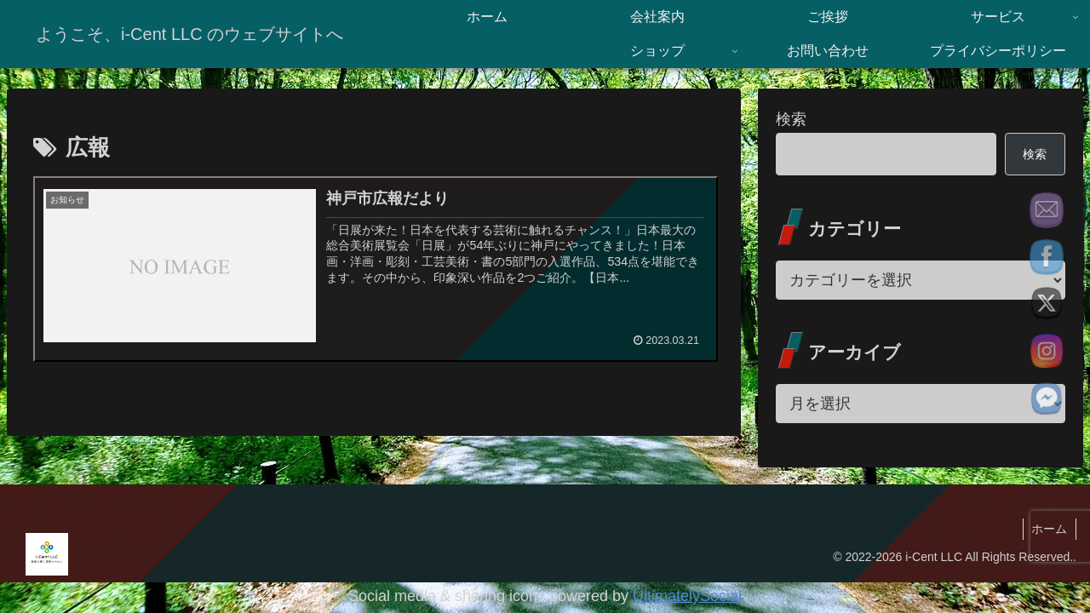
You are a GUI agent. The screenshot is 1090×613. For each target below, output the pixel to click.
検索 (791, 119)
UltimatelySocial (687, 595)
